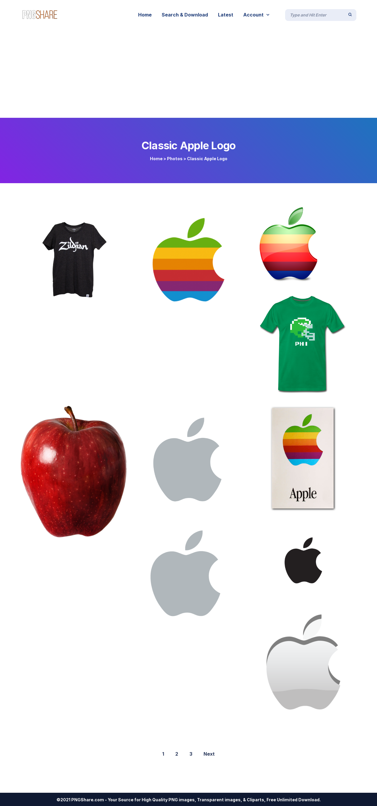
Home (156, 158)
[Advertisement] (188, 73)
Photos (175, 158)
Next (209, 754)
